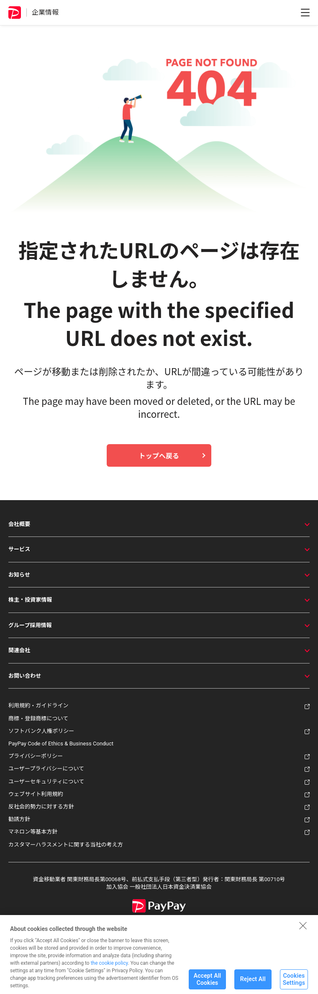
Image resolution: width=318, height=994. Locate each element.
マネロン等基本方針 (33, 832)
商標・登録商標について (38, 718)
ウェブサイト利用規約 (35, 794)
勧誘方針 (19, 819)
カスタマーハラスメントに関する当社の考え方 (65, 844)
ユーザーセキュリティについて (46, 781)
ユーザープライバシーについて (46, 768)
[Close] (303, 932)
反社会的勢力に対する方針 (41, 806)
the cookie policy (109, 969)
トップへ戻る (159, 455)
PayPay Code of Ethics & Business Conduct (60, 743)
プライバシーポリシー (35, 756)
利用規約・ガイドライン (38, 705)
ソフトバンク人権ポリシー (41, 731)
